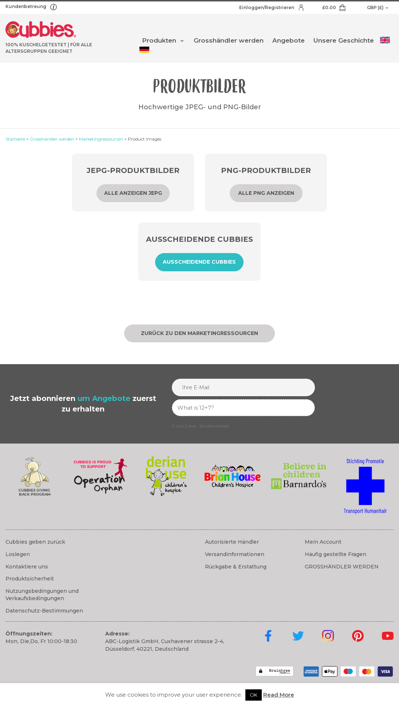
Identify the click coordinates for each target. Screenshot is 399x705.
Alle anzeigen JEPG (133, 193)
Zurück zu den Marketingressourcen (199, 333)
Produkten (159, 40)
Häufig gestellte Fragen (335, 554)
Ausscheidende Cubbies (199, 262)
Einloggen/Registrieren (267, 7)
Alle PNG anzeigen (266, 193)
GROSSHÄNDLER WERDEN (342, 566)
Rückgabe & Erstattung (235, 566)
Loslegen (17, 554)
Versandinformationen (234, 554)
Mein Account (323, 542)
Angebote (288, 40)
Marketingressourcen (101, 139)
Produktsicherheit (29, 578)
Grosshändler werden (229, 40)
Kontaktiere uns (26, 566)
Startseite (15, 139)
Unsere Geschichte (343, 40)
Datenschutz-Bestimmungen (44, 610)
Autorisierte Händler (232, 542)
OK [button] (253, 695)
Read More (278, 694)
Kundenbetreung (26, 6)
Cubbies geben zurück (35, 542)
